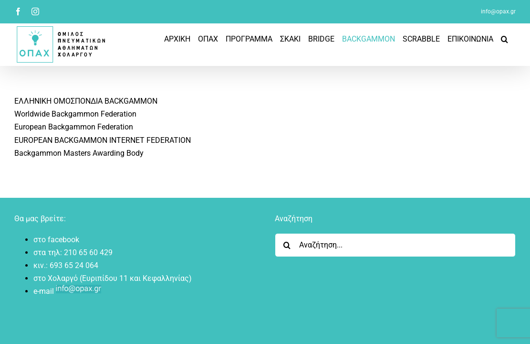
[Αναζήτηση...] (395, 245)
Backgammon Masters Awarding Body (79, 153)
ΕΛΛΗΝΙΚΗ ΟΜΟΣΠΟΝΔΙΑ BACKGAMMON (85, 101)
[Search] (287, 245)
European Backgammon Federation (73, 126)
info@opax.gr (498, 11)
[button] (512, 38)
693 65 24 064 (74, 265)
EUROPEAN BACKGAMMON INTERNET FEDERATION (102, 140)
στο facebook (56, 239)
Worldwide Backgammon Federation (75, 113)
